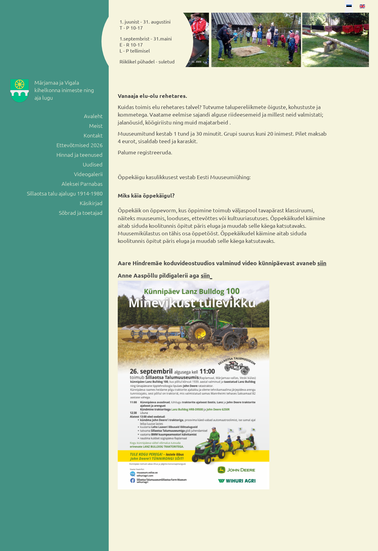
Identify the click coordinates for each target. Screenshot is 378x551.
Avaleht (93, 115)
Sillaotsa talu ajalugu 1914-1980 (65, 193)
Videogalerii (88, 173)
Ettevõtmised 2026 (79, 144)
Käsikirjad (91, 202)
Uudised (93, 164)
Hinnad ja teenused (79, 154)
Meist (96, 125)
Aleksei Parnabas (82, 183)
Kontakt (93, 135)
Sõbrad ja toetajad (81, 212)
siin (321, 263)
